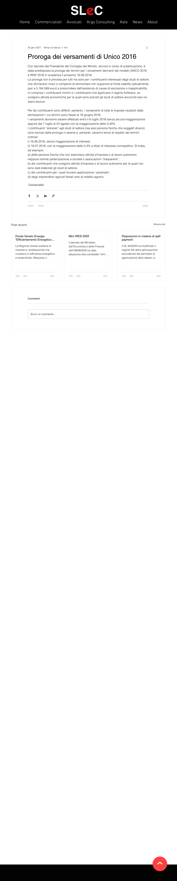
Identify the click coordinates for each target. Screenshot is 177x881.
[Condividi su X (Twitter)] (37, 195)
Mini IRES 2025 (79, 236)
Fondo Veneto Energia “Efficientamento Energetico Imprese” (33, 237)
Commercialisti (36, 184)
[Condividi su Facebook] (29, 195)
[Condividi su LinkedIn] (45, 195)
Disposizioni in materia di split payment (141, 237)
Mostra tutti (159, 224)
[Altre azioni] (147, 47)
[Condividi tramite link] (53, 195)
